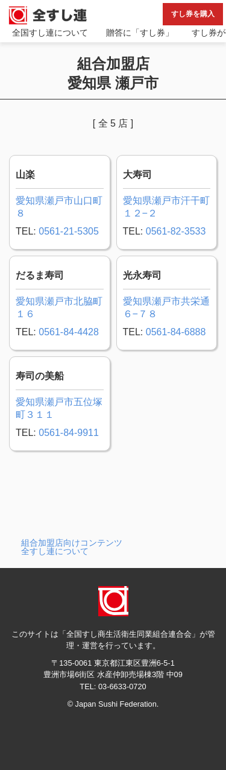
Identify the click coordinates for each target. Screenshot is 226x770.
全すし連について (55, 551)
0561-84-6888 (176, 332)
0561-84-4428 (69, 332)
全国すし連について (50, 32)
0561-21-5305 (69, 231)
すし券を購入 (193, 14)
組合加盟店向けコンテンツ (71, 543)
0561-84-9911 (69, 433)
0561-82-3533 (176, 231)
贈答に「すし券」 (140, 32)
